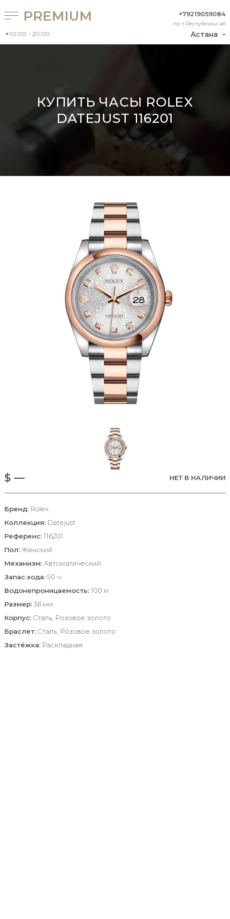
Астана (204, 34)
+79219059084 (202, 14)
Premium (53, 16)
